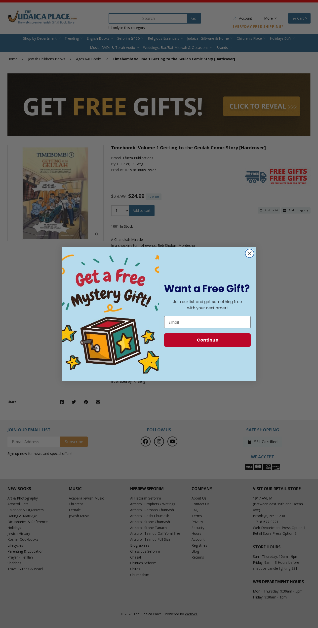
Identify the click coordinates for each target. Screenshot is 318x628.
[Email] (207, 322)
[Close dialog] (249, 253)
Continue (207, 340)
